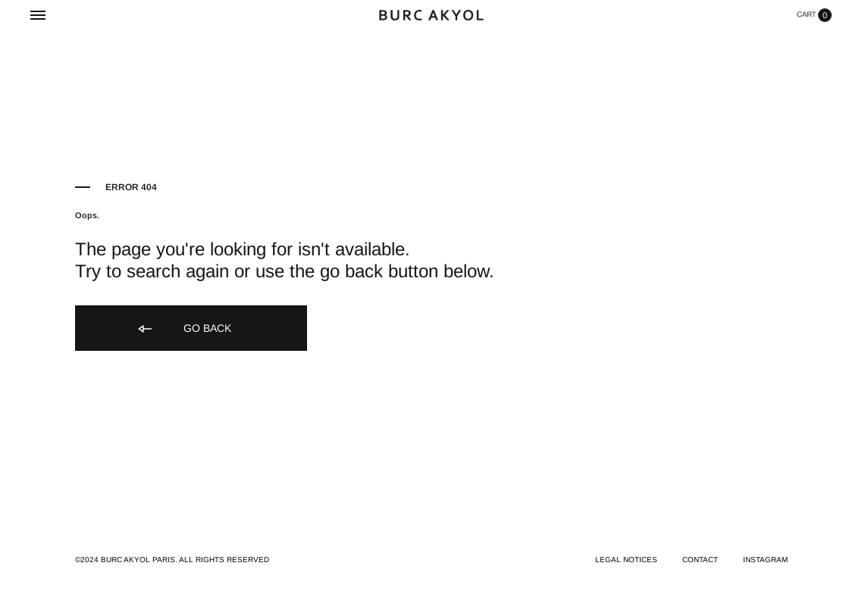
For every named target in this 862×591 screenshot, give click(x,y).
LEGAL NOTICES (626, 559)
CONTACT (700, 559)
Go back (183, 329)
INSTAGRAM (765, 559)
